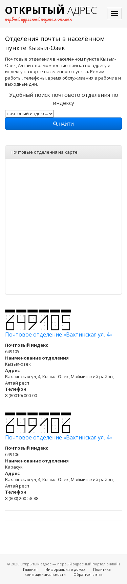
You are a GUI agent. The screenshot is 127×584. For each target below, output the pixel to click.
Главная (30, 569)
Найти (63, 124)
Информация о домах (65, 569)
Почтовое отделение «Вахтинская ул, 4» (58, 334)
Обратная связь (88, 574)
